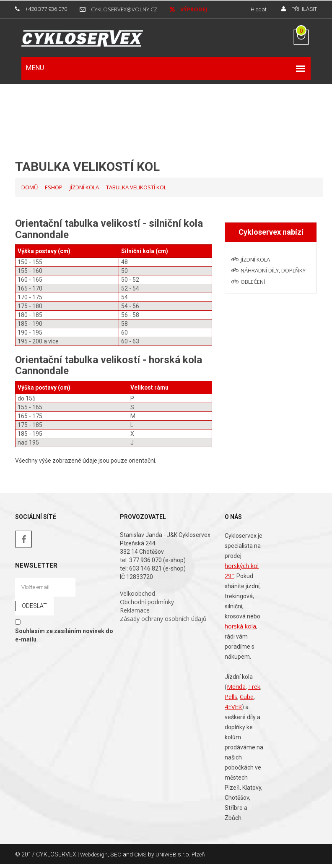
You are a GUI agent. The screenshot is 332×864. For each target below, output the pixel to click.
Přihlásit (304, 9)
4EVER (233, 706)
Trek (254, 686)
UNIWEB (168, 853)
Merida (236, 686)
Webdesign (94, 853)
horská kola (240, 625)
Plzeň (201, 853)
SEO (117, 853)
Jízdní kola (84, 186)
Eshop (53, 186)
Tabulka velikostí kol (136, 186)
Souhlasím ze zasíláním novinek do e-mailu (64, 633)
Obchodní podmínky (147, 601)
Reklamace (135, 609)
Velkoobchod (137, 593)
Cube (247, 696)
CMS (142, 853)
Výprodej (193, 9)
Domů (29, 186)
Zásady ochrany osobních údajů (163, 618)
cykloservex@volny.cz (124, 9)
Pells (231, 696)
